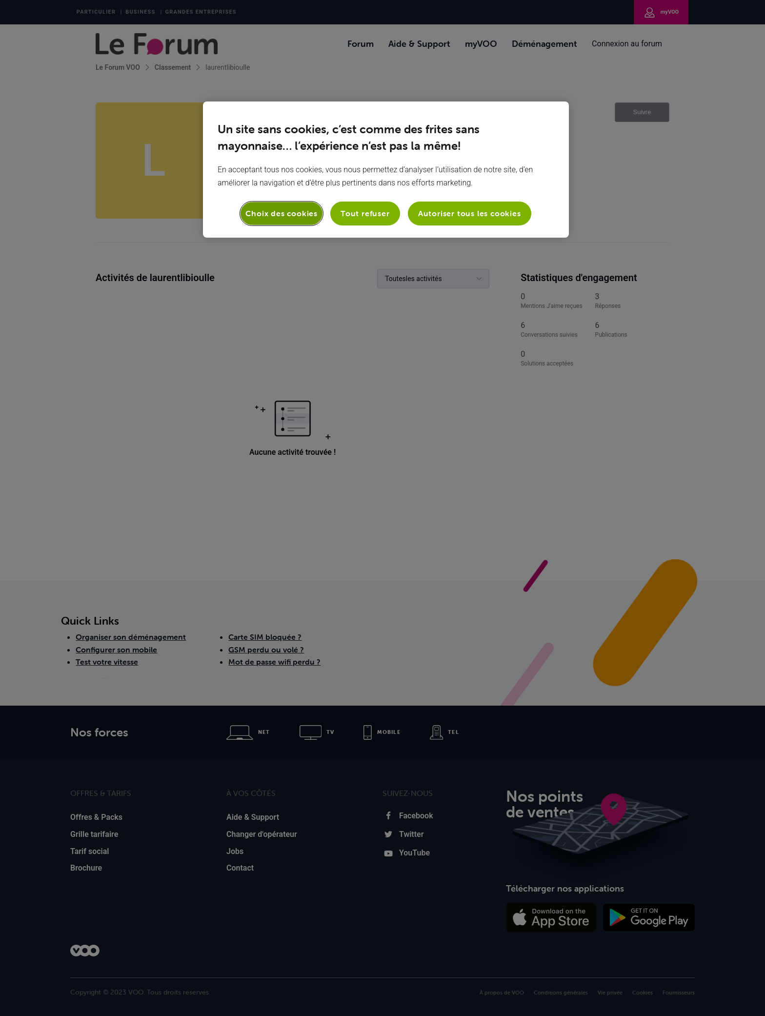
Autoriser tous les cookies (469, 213)
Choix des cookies (281, 213)
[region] (386, 169)
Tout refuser (365, 213)
